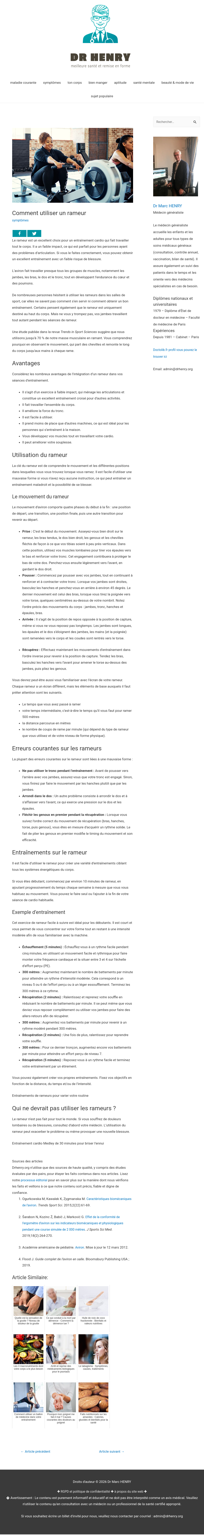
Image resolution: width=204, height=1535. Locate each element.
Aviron (80, 1247)
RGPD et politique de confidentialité (84, 1492)
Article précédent (37, 1452)
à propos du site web (130, 1492)
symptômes (21, 220)
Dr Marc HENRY (170, 206)
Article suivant (110, 1452)
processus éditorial (35, 1180)
